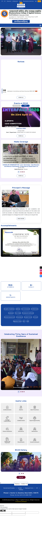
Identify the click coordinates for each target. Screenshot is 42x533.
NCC (24, 321)
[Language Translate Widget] (21, 6)
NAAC (39, 1)
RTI (2, 1)
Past (25, 105)
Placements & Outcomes (28, 1)
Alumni (20, 1)
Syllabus (18, 309)
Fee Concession (26, 309)
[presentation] (3, 41)
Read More (21, 218)
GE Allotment (34, 309)
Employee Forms (29, 488)
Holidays (21, 489)
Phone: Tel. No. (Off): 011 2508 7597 (21, 495)
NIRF (21, 2)
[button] (19, 172)
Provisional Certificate (28, 313)
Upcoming (16, 105)
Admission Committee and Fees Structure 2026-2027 (22, 92)
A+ (18, 4)
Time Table (18, 313)
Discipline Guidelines (9, 309)
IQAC (36, 1)
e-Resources (15, 1)
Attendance (19, 317)
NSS (28, 321)
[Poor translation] (4, 511)
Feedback (10, 313)
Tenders (20, 488)
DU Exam (35, 317)
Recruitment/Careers (9, 488)
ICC (5, 1)
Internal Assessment (9, 317)
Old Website (21, 8)
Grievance (9, 1)
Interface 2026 (21, 128)
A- (22, 4)
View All (21, 97)
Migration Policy (17, 321)
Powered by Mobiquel (21, 501)
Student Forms (28, 317)
